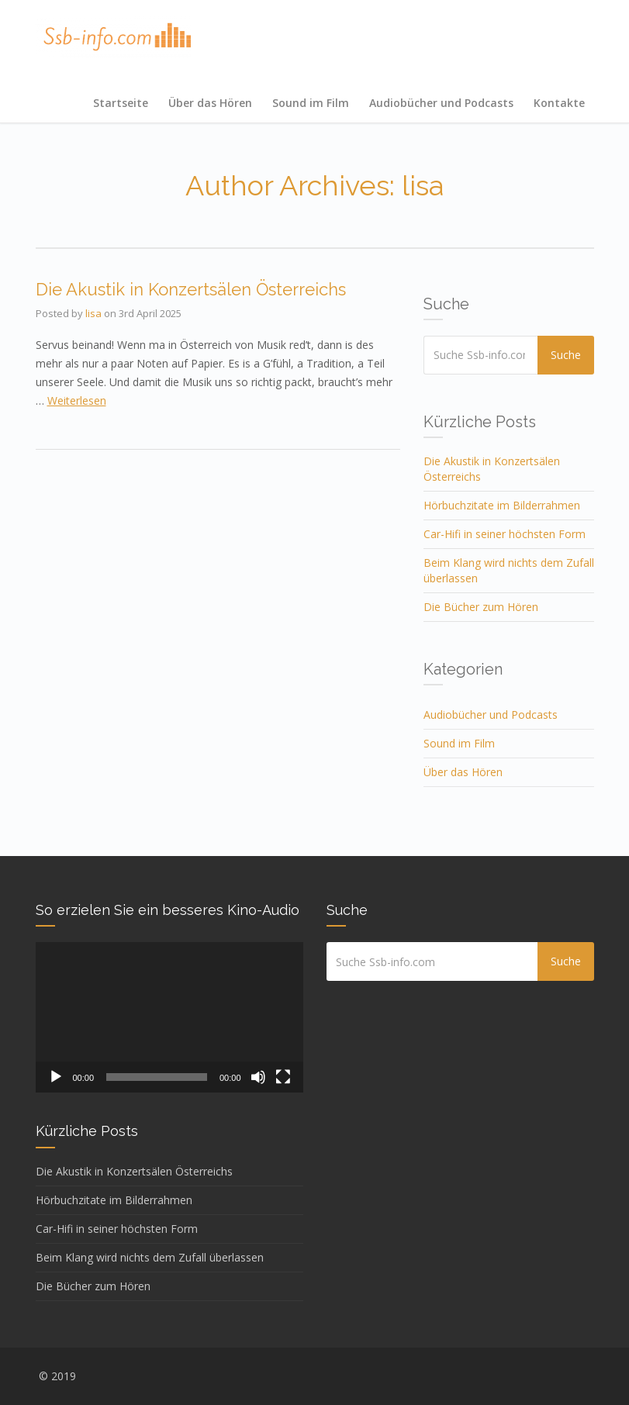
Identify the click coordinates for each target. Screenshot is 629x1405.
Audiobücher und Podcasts (441, 102)
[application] (169, 1017)
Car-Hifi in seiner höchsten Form (504, 533)
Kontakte (559, 102)
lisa (93, 313)
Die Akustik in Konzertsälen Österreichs (191, 289)
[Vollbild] (283, 1077)
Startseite (120, 102)
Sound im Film (310, 102)
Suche (568, 354)
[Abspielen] (56, 1077)
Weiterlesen (76, 400)
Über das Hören (210, 102)
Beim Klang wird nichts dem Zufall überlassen (150, 1257)
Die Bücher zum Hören (480, 606)
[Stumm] (258, 1077)
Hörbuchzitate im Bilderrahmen (501, 505)
